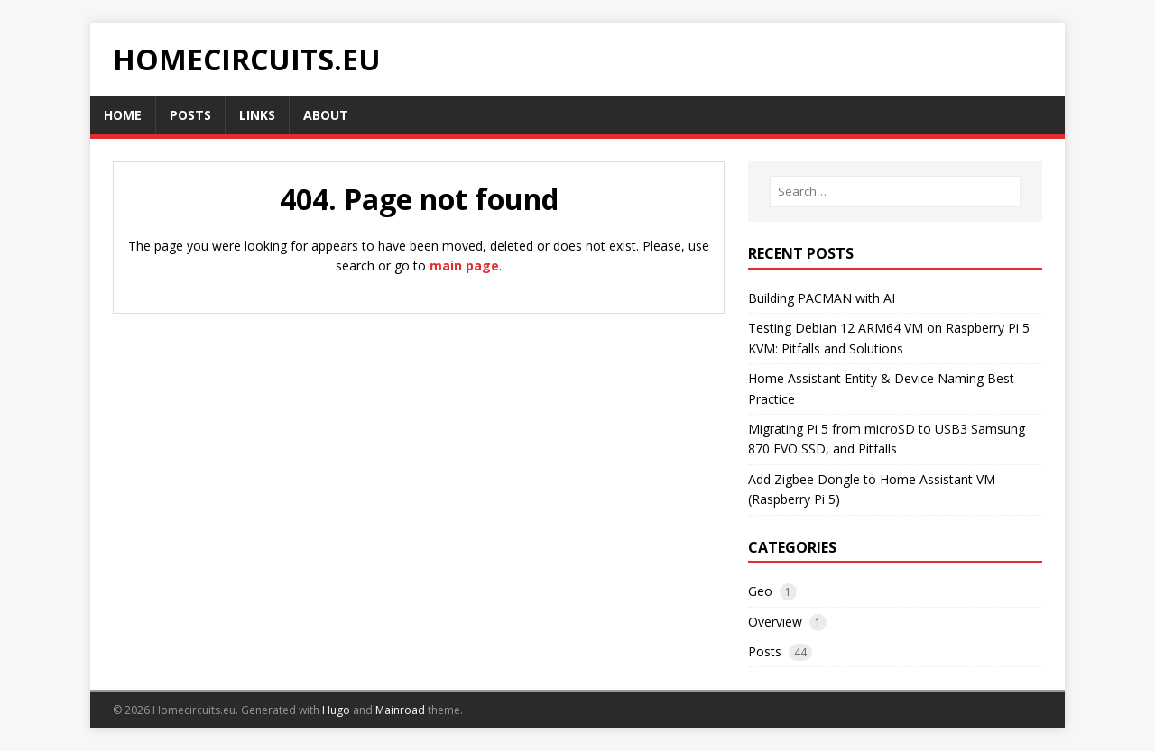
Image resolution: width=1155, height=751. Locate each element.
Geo (760, 591)
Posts (764, 651)
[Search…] (895, 191)
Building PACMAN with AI (821, 298)
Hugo (336, 710)
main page (464, 265)
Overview (775, 621)
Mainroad (400, 710)
